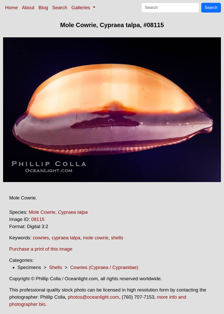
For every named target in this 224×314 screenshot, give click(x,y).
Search (59, 7)
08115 (37, 219)
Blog (43, 7)
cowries (41, 237)
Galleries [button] (81, 7)
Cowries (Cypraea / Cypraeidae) (104, 267)
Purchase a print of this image (40, 249)
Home (11, 7)
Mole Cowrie (42, 212)
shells (117, 237)
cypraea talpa (66, 237)
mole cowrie (95, 237)
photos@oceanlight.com (93, 297)
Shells (55, 267)
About (28, 7)
